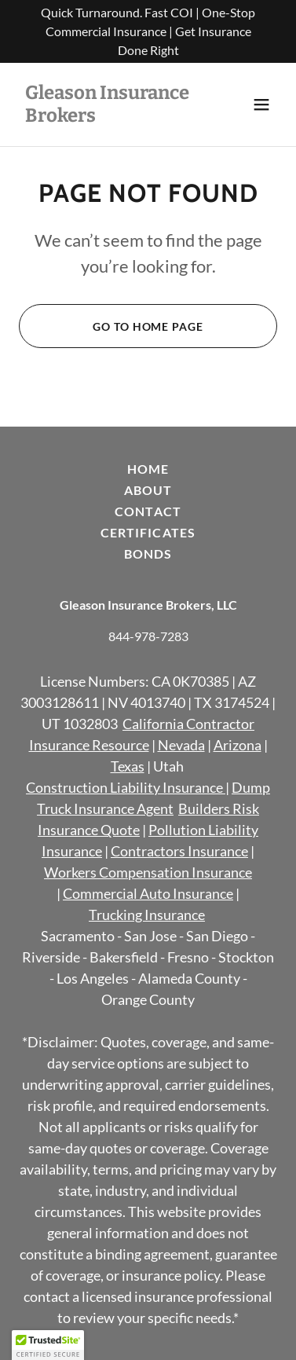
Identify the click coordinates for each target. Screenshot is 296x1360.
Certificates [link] (147, 532)
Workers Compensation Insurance (148, 872)
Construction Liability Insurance (124, 787)
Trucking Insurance (147, 914)
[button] (261, 104)
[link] (109, 116)
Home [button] (148, 468)
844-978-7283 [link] (148, 636)
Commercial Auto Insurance (148, 893)
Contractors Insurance (179, 851)
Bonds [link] (148, 553)
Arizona (237, 744)
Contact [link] (148, 511)
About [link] (148, 489)
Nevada (181, 744)
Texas (127, 766)
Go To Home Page (148, 326)
